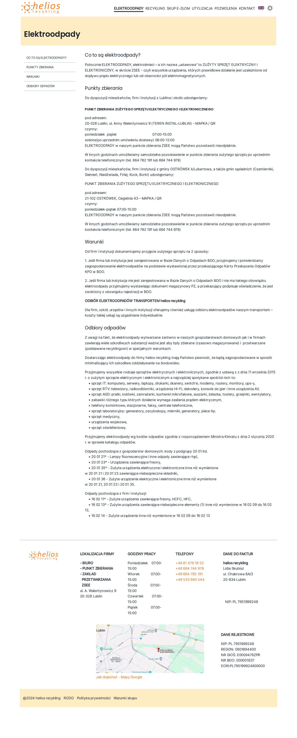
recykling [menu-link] (155, 8)
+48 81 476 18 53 (190, 563)
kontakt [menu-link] (247, 8)
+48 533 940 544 (190, 580)
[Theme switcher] (270, 8)
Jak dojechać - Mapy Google (119, 677)
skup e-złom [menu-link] (178, 8)
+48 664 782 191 (189, 574)
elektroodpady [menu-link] (128, 8)
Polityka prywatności (94, 698)
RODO (69, 698)
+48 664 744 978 (190, 568)
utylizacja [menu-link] (202, 8)
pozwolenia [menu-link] (225, 8)
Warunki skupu (125, 698)
